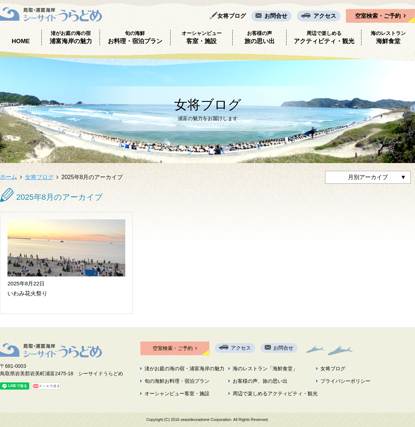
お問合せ (275, 16)
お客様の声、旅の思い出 (260, 381)
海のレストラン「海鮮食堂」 (265, 368)
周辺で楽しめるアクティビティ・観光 (275, 393)
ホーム (8, 177)
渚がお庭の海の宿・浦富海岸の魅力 (184, 368)
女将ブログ (231, 16)
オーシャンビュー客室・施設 (177, 393)
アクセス (324, 16)
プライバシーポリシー (345, 381)
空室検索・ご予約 (378, 16)
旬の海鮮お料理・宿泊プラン (177, 381)
